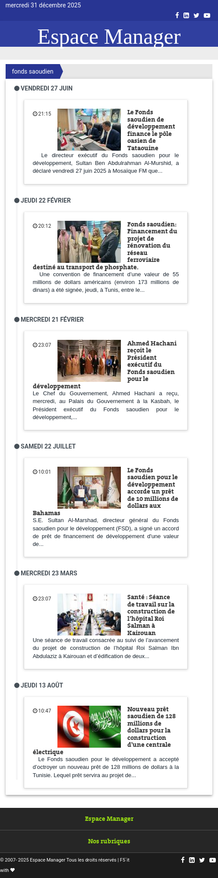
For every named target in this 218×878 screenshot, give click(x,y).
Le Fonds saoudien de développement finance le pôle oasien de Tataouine (151, 130)
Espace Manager (109, 36)
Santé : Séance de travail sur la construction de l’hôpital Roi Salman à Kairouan (151, 615)
